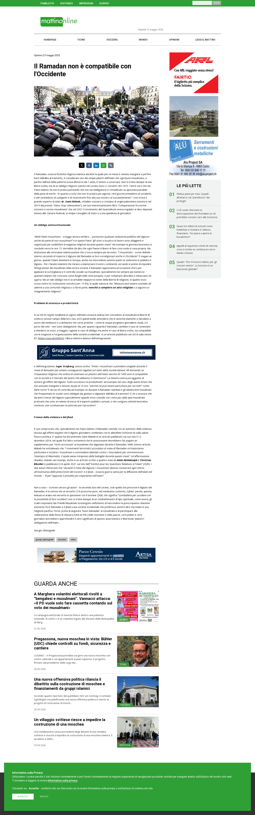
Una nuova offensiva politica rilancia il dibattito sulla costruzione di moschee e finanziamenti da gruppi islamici (69, 684)
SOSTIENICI (66, 3)
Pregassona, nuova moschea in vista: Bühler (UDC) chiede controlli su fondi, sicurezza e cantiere (73, 643)
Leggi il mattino (205, 39)
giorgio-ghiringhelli (44, 539)
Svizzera (112, 39)
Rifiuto (44, 796)
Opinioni (174, 39)
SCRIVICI (104, 3)
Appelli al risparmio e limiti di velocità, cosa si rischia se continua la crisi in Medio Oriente (197, 249)
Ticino (81, 39)
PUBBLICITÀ (47, 3)
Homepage (50, 39)
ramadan (62, 539)
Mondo (143, 39)
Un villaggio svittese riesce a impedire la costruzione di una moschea (69, 722)
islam (73, 539)
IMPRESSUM (86, 3)
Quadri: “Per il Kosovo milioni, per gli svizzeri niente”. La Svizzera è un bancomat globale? (197, 265)
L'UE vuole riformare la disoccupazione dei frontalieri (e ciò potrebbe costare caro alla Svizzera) (197, 213)
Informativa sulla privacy (62, 780)
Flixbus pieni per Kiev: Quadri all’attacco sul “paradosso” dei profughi (193, 197)
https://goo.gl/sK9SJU (51, 338)
